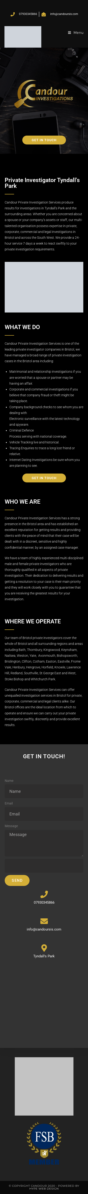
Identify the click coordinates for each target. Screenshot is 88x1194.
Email (9, 803)
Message (11, 826)
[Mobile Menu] (76, 33)
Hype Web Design (44, 1188)
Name (9, 781)
